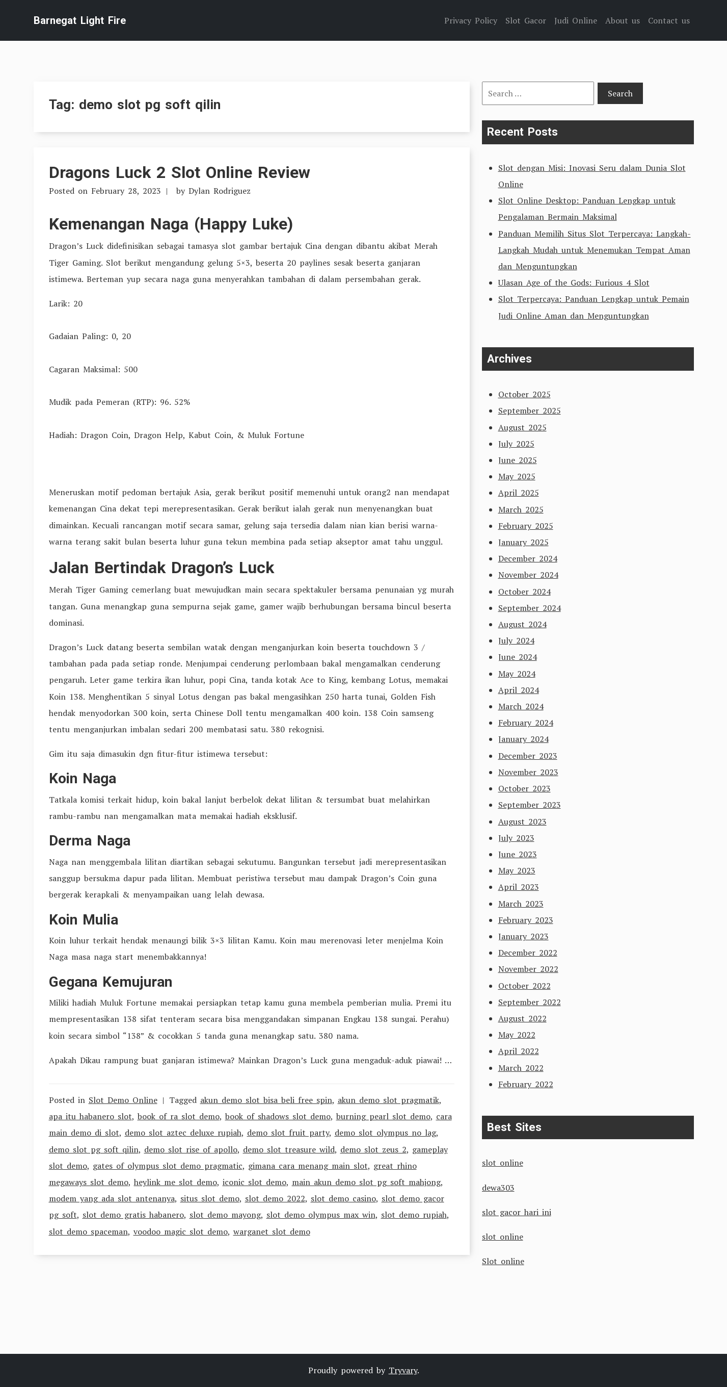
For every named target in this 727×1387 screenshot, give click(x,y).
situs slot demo (209, 1198)
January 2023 (523, 936)
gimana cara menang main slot (308, 1165)
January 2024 (523, 738)
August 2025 (522, 427)
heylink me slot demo (175, 1182)
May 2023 (516, 870)
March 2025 (521, 509)
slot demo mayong (225, 1214)
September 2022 (529, 1002)
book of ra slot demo (179, 1116)
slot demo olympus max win (320, 1214)
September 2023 (529, 804)
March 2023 (521, 903)
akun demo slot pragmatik (388, 1100)
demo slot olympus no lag (385, 1132)
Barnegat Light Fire (80, 20)
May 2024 (516, 673)
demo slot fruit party (288, 1132)
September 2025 (529, 410)
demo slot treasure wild (289, 1149)
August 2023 (522, 821)
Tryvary (403, 1370)
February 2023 (525, 920)
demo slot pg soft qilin (94, 1149)
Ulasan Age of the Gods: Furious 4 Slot (574, 282)
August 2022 (522, 1018)
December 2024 (527, 558)
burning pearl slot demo (383, 1116)
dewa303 (498, 1187)
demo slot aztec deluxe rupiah (183, 1132)
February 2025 (525, 525)
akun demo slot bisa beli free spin (266, 1100)
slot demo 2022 (275, 1198)
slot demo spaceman (88, 1231)
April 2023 (518, 886)
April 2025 (518, 492)
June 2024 (517, 656)
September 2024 (529, 607)
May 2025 (516, 476)
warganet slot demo (271, 1231)
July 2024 (516, 640)
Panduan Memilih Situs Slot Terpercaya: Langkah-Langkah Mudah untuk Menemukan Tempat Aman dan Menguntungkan (594, 250)
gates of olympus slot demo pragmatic (168, 1165)
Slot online (503, 1261)
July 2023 (516, 837)
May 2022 (516, 1034)
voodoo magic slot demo (180, 1231)
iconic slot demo (254, 1182)
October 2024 (524, 591)
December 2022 (527, 952)
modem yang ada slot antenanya (112, 1198)
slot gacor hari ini (516, 1212)
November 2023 (528, 772)
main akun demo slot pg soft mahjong (366, 1182)
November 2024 (528, 574)
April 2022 (518, 1051)
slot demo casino (343, 1198)
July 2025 (516, 443)
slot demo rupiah (414, 1214)
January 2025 (523, 542)
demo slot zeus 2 (373, 1149)
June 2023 (517, 854)
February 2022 (525, 1084)
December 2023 (527, 755)
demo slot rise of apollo (190, 1149)
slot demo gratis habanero (133, 1214)
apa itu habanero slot (90, 1116)
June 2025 (517, 460)
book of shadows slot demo (278, 1116)
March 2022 (521, 1067)
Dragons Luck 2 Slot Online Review (179, 172)
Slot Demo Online (123, 1100)
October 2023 (524, 788)
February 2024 (525, 722)
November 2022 (528, 968)
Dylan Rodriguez (220, 190)
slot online (502, 1162)
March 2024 (521, 706)
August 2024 (522, 624)
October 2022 (524, 985)
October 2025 (524, 394)
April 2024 (518, 690)
